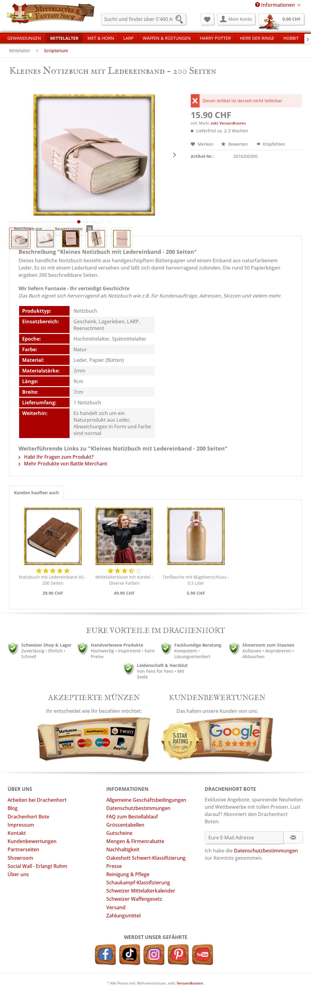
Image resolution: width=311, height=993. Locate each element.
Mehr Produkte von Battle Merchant (63, 463)
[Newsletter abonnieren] (293, 837)
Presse (114, 866)
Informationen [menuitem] (275, 5)
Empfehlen (271, 144)
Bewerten (235, 144)
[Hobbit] (291, 38)
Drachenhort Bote (28, 816)
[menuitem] (143, 19)
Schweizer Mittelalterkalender (140, 890)
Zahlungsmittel (123, 915)
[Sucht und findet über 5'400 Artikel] (143, 19)
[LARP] (128, 38)
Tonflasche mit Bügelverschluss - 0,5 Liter (195, 580)
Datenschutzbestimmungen (138, 808)
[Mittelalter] (64, 38)
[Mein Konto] (236, 19)
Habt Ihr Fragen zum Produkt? (56, 457)
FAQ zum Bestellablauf (132, 816)
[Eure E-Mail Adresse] (244, 837)
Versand (115, 907)
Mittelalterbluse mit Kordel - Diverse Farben (124, 580)
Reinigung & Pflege (127, 874)
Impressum (21, 824)
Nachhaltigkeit (122, 849)
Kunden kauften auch (36, 492)
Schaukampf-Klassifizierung (138, 882)
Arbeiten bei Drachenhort (37, 800)
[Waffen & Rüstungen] (166, 38)
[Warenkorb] (281, 19)
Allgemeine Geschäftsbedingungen (146, 800)
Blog (13, 808)
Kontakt (17, 833)
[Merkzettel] (207, 19)
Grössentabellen (125, 824)
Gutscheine (119, 833)
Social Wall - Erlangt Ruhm (37, 866)
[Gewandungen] (24, 38)
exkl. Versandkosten (228, 123)
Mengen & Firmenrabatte (135, 841)
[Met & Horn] (101, 38)
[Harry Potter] (215, 38)
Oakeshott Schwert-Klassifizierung (146, 858)
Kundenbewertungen (32, 841)
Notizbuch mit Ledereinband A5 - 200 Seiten (53, 580)
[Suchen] (181, 20)
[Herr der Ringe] (257, 38)
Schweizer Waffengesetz (134, 899)
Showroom (20, 858)
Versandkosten (190, 983)
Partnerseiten (23, 849)
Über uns (18, 874)
